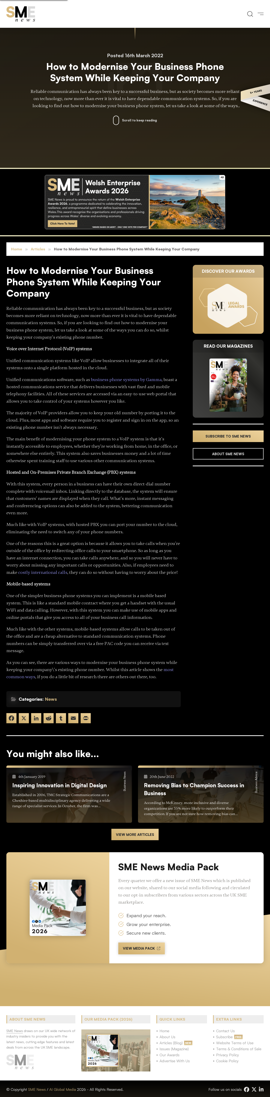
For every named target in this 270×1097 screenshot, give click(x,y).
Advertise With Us (175, 1061)
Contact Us (225, 1030)
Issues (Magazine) (174, 1049)
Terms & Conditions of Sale (238, 1049)
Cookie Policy (227, 1061)
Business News (124, 781)
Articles (38, 249)
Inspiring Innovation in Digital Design (59, 785)
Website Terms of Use (235, 1042)
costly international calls (42, 572)
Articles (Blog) (171, 1042)
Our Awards (169, 1055)
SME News (37, 1089)
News (51, 699)
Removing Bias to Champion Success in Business (194, 789)
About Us (167, 1036)
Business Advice (256, 782)
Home (16, 249)
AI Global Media (62, 1089)
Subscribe (224, 1036)
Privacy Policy (227, 1055)
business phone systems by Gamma (126, 379)
